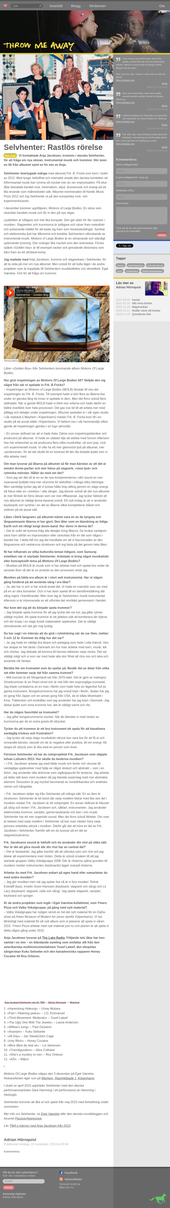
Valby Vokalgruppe (152, 271)
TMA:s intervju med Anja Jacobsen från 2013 (40, 1125)
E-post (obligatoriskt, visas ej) (132, 177)
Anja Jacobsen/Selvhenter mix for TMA (25, 1002)
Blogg (76, 6)
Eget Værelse (50, 1114)
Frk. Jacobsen (155, 265)
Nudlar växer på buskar (146, 310)
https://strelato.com (125, 80)
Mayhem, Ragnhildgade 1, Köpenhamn (67, 1078)
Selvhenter (132, 271)
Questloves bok (141, 314)
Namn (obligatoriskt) (127, 164)
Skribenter (97, 6)
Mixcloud (74, 1002)
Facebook (71, 1172)
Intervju (10, 155)
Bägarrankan (140, 306)
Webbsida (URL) (125, 190)
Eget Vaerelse (136, 265)
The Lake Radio (53, 937)
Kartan (136, 299)
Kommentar (122, 203)
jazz (120, 271)
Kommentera (11, 1151)
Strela (164, 83)
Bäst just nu (66, 1187)
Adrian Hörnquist (57, 1002)
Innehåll (56, 6)
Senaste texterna (69, 1184)
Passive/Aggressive (28, 1118)
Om (162, 6)
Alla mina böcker (142, 303)
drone (121, 265)
